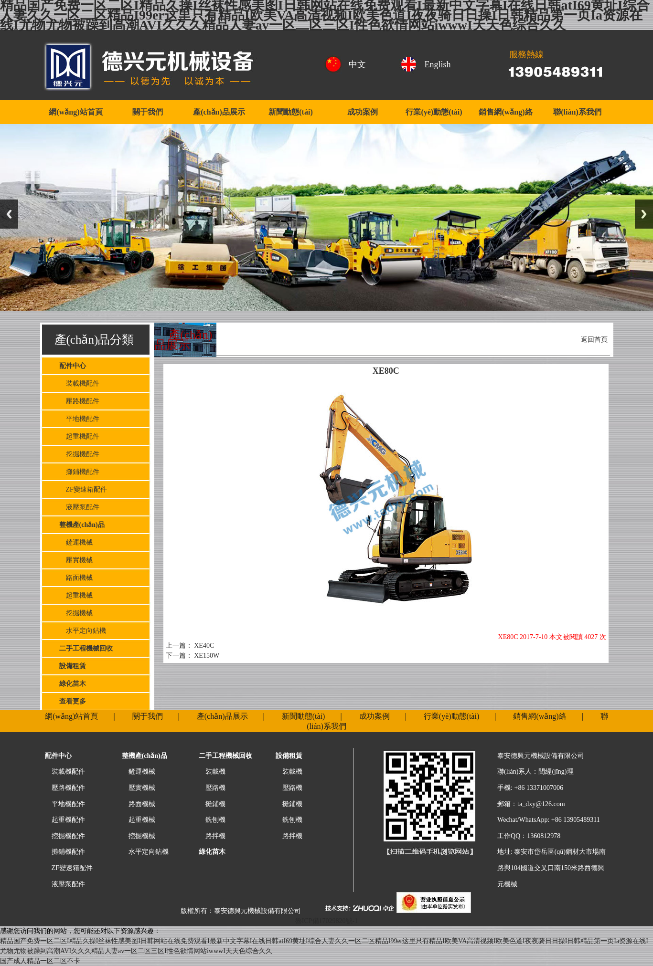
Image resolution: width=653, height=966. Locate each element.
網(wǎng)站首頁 (75, 112)
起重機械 (76, 595)
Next (644, 214)
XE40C (203, 645)
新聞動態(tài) (290, 112)
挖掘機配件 (79, 454)
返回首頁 (594, 339)
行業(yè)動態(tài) (434, 112)
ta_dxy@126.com (541, 804)
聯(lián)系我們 (577, 112)
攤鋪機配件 (79, 471)
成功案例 (362, 112)
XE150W (206, 655)
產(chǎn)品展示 (219, 112)
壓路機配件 (79, 401)
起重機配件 (79, 436)
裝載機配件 (79, 383)
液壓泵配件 (79, 507)
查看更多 (72, 701)
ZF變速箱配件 (83, 489)
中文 (357, 64)
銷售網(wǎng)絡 (505, 112)
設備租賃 (72, 666)
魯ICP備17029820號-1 (326, 920)
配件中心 (72, 365)
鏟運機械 (76, 542)
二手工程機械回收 (86, 648)
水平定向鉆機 (82, 630)
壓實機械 (76, 560)
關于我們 (147, 112)
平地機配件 (79, 418)
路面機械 (76, 577)
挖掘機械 (76, 613)
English (438, 64)
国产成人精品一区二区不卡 (40, 961)
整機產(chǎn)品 (82, 524)
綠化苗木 (72, 683)
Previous (9, 214)
